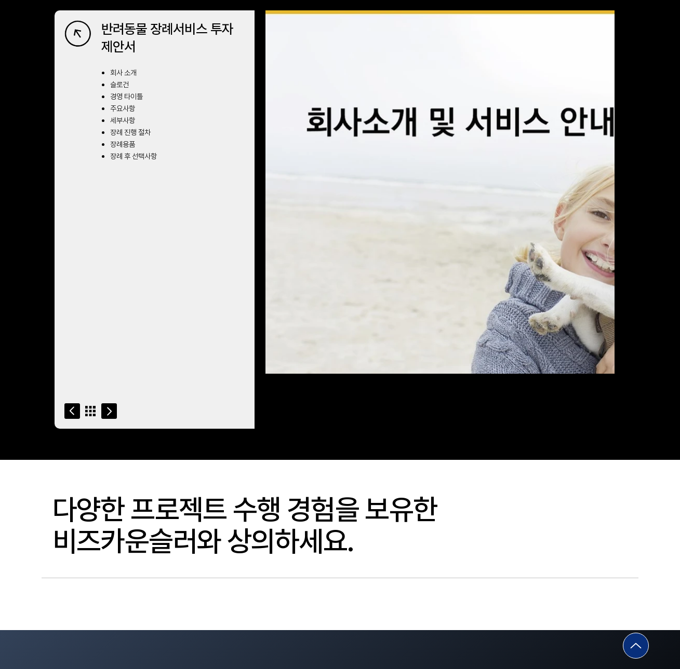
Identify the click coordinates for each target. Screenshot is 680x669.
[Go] (72, 411)
